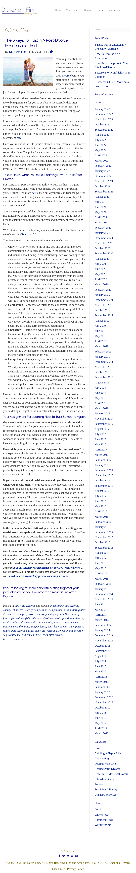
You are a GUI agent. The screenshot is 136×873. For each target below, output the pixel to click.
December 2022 (104, 114)
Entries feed (101, 814)
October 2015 (102, 542)
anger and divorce (67, 605)
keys (50, 626)
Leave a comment (13, 639)
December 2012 (104, 697)
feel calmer (17, 618)
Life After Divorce (25, 605)
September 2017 (104, 423)
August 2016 (102, 490)
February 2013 (103, 687)
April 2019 (101, 341)
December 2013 (104, 635)
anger (52, 605)
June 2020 (100, 268)
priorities (40, 630)
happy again (45, 622)
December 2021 (104, 176)
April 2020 (101, 279)
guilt (33, 622)
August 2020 (102, 258)
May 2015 (100, 568)
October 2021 (102, 186)
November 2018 (104, 367)
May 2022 (100, 150)
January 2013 (102, 692)
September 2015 (104, 547)
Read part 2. (28, 234)
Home (58, 10)
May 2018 (100, 398)
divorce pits (19, 614)
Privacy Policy (75, 869)
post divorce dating (22, 630)
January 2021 (102, 232)
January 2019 (102, 356)
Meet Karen (72, 10)
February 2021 (103, 227)
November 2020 (104, 243)
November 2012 (104, 702)
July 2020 (100, 263)
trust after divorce (53, 634)
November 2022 (104, 119)
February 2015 (103, 583)
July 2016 (100, 496)
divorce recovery (37, 614)
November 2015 (104, 537)
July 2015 (100, 557)
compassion (40, 609)
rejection (52, 630)
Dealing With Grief (106, 763)
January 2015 (102, 589)
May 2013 (100, 671)
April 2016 (101, 511)
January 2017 (102, 465)
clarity (28, 609)
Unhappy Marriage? (106, 794)
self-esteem (28, 634)
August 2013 (102, 656)
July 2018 (100, 387)
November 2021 (104, 181)
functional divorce (72, 618)
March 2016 (102, 516)
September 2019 (104, 315)
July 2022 (100, 140)
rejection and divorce (70, 630)
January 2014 (102, 630)
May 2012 (100, 723)
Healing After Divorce (107, 768)
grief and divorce (20, 622)
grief (5, 622)
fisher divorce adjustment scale (43, 618)
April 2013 (101, 676)
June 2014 (100, 604)
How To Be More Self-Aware (111, 774)
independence (38, 626)
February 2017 (103, 459)
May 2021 (100, 212)
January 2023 (102, 109)
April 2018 (101, 403)
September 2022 (104, 129)
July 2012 (100, 712)
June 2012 (100, 717)
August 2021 (102, 196)
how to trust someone (65, 622)
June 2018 (100, 392)
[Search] (113, 30)
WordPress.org (103, 824)
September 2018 (104, 377)
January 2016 (102, 526)
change (7, 609)
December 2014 (104, 594)
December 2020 (104, 238)
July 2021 (100, 201)
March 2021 (102, 222)
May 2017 (100, 444)
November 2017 (104, 418)
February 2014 (103, 625)
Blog (99, 10)
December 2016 (104, 470)
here (19, 137)
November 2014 (104, 599)
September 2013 (104, 650)
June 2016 (100, 501)
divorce (66, 75)
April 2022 (101, 155)
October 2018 (102, 372)
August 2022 (102, 134)
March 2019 (102, 346)
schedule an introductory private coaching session (37, 576)
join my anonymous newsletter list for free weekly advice (46, 567)
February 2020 (103, 289)
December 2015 (104, 532)
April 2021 (101, 217)
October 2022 (102, 124)
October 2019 (102, 310)
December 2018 (104, 361)
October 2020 (102, 248)
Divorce (88, 10)
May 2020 (100, 274)
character (18, 609)
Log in (98, 809)
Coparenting (102, 758)
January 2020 (102, 294)
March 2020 (102, 284)
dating (67, 609)
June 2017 (100, 439)
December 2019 (104, 299)
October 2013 (102, 645)
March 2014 (102, 619)
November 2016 (104, 475)
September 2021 (104, 191)
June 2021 (100, 207)
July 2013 (100, 661)
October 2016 (102, 480)
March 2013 (102, 681)
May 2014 (100, 609)
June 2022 (100, 145)
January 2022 (102, 171)
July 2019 (100, 325)
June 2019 (100, 330)
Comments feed (104, 819)
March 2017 (102, 454)
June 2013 (100, 666)
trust (38, 634)
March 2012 (102, 733)
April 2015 (101, 573)
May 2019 (100, 336)
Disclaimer (58, 869)
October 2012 (102, 707)
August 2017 (102, 429)
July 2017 (100, 434)
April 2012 (101, 728)
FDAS (66, 614)
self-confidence (11, 634)
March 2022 (102, 160)
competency (55, 609)
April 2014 (101, 614)
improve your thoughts (16, 626)
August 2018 (102, 382)
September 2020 (104, 253)
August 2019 (102, 320)
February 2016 (103, 521)
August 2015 (102, 552)
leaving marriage (64, 626)
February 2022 (103, 165)
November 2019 (104, 305)
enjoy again (55, 614)
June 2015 (100, 563)
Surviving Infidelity (106, 789)
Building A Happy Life (108, 753)
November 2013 (104, 640)
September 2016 (104, 485)
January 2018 (102, 413)
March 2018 (102, 408)
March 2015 (102, 578)
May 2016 (100, 506)
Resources (113, 10)
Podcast (99, 784)
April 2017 (101, 449)
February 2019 (103, 351)
